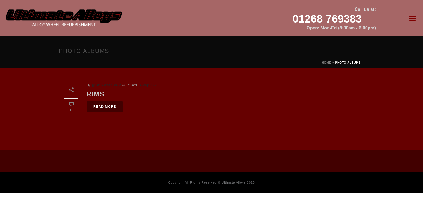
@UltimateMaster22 (106, 85)
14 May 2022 (147, 85)
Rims (95, 94)
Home (326, 62)
